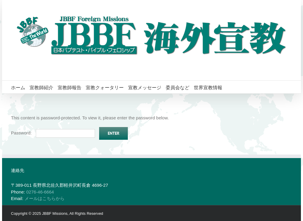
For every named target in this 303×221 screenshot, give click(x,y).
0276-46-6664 (40, 191)
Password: (53, 132)
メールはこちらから (45, 198)
